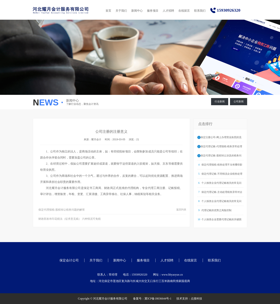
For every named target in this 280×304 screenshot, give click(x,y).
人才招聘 (168, 10)
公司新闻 (239, 101)
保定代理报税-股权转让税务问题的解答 (61, 209)
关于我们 (121, 10)
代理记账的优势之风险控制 (216, 210)
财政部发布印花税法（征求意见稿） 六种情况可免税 (69, 218)
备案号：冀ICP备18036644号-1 (152, 298)
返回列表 (181, 209)
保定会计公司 (69, 260)
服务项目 (152, 10)
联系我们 (200, 10)
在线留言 (184, 10)
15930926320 (228, 10)
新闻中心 (137, 10)
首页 (108, 10)
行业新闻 (220, 101)
